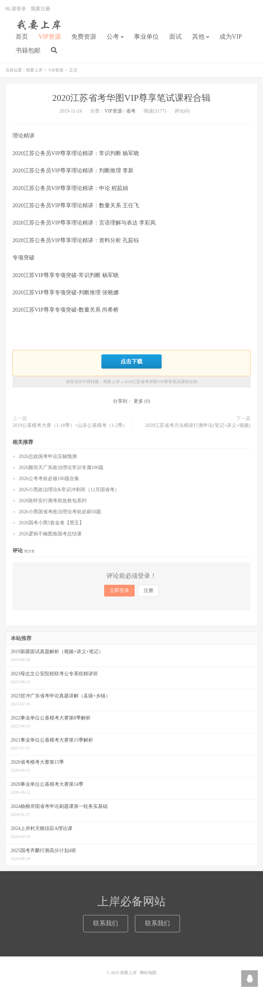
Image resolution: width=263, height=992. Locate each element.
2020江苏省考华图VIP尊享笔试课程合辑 (131, 98)
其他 (198, 36)
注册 (148, 590)
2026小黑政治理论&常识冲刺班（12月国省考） (69, 489)
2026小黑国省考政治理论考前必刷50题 (60, 511)
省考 (131, 111)
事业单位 (146, 36)
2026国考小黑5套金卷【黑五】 (51, 522)
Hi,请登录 (15, 8)
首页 (22, 36)
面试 (175, 36)
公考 (113, 36)
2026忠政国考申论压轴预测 (48, 456)
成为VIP (230, 36)
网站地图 (148, 972)
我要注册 (40, 8)
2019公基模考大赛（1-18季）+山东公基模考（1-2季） (69, 425)
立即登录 (119, 590)
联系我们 (105, 923)
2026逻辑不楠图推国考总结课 (50, 533)
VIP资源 (49, 36)
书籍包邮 (28, 50)
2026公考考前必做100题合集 (49, 478)
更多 (138, 401)
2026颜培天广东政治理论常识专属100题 (61, 467)
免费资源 (83, 36)
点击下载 (131, 361)
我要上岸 (37, 24)
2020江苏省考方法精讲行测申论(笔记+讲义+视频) (198, 425)
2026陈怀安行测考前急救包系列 (53, 500)
